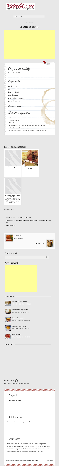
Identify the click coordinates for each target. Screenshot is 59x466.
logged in (14, 383)
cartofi (10, 86)
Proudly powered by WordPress (30, 460)
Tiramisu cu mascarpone (19, 301)
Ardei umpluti (16, 334)
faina (9, 92)
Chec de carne (18, 238)
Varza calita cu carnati (18, 318)
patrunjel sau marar (14, 101)
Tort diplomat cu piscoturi (20, 309)
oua (9, 89)
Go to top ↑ (50, 460)
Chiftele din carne (39, 243)
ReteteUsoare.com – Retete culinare (20, 6)
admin (11, 72)
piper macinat (12, 98)
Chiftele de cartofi (29, 27)
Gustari (28, 217)
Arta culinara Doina (15, 400)
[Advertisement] (31, 44)
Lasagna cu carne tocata (19, 326)
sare (9, 95)
